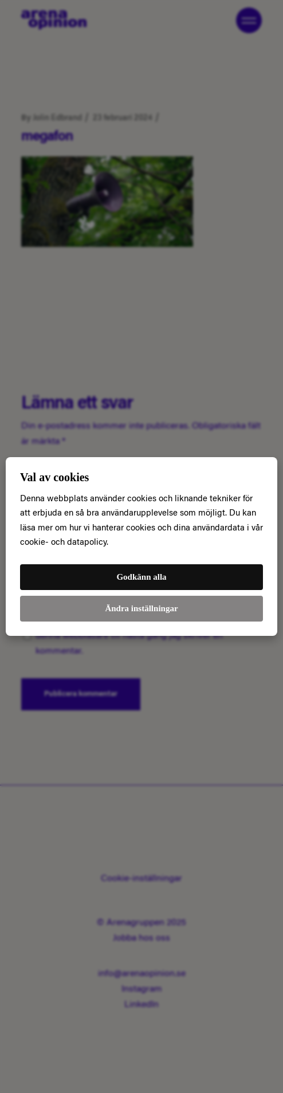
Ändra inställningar (141, 608)
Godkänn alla (141, 576)
